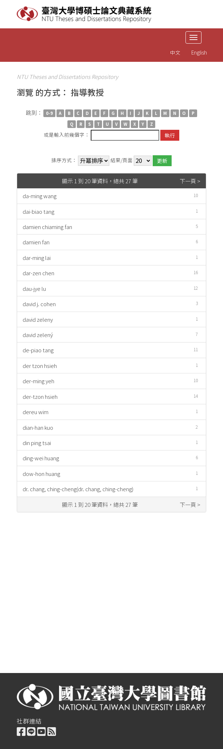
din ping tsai (37, 442)
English (199, 52)
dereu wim (35, 412)
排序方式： (64, 160)
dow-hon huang (41, 473)
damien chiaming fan (47, 227)
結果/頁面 (121, 160)
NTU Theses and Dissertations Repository (67, 76)
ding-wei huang (41, 458)
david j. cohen (39, 304)
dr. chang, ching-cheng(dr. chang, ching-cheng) (78, 489)
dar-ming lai (37, 257)
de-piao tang (38, 350)
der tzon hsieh (40, 365)
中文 (175, 52)
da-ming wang (39, 196)
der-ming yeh (38, 381)
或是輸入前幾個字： (67, 134)
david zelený (38, 335)
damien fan (36, 242)
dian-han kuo (38, 427)
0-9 (49, 113)
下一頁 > (190, 181)
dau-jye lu (34, 288)
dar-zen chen (38, 273)
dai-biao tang (38, 211)
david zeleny (38, 319)
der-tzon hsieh (40, 396)
